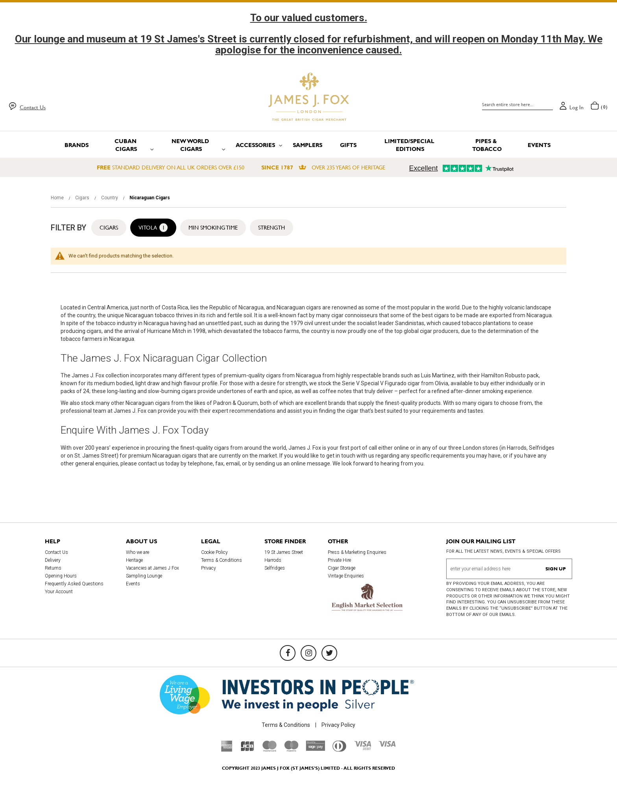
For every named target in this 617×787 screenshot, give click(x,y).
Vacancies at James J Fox (152, 568)
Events (133, 584)
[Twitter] (329, 653)
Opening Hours (61, 576)
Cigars (83, 197)
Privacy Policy (338, 725)
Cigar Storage (341, 568)
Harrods (272, 560)
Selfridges (274, 568)
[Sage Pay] (315, 749)
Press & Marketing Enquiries (357, 552)
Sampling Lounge (144, 576)
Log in (576, 107)
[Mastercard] (269, 750)
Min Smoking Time (213, 227)
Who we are (137, 552)
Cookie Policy (214, 552)
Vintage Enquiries (346, 576)
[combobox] (517, 104)
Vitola (153, 227)
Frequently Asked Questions (74, 584)
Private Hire (339, 560)
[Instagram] (308, 653)
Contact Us (33, 107)
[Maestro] (291, 750)
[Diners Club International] (339, 750)
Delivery (53, 560)
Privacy (208, 568)
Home (58, 197)
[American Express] (227, 750)
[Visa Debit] (362, 748)
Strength (271, 227)
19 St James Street (283, 552)
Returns (53, 568)
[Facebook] (288, 653)
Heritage (134, 560)
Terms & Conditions (221, 560)
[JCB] (247, 750)
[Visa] (387, 745)
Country (110, 197)
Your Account (59, 591)
